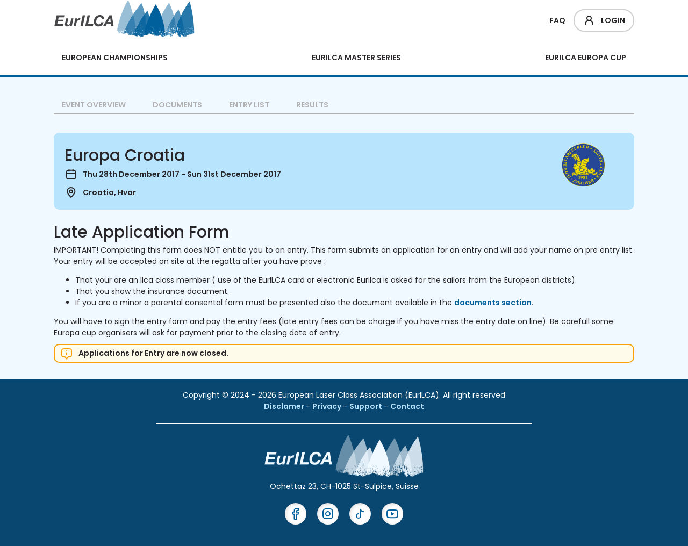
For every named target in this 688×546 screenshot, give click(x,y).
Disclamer (285, 406)
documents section (493, 302)
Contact (407, 406)
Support (366, 406)
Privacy (327, 406)
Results (312, 104)
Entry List (249, 104)
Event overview (94, 104)
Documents (177, 104)
